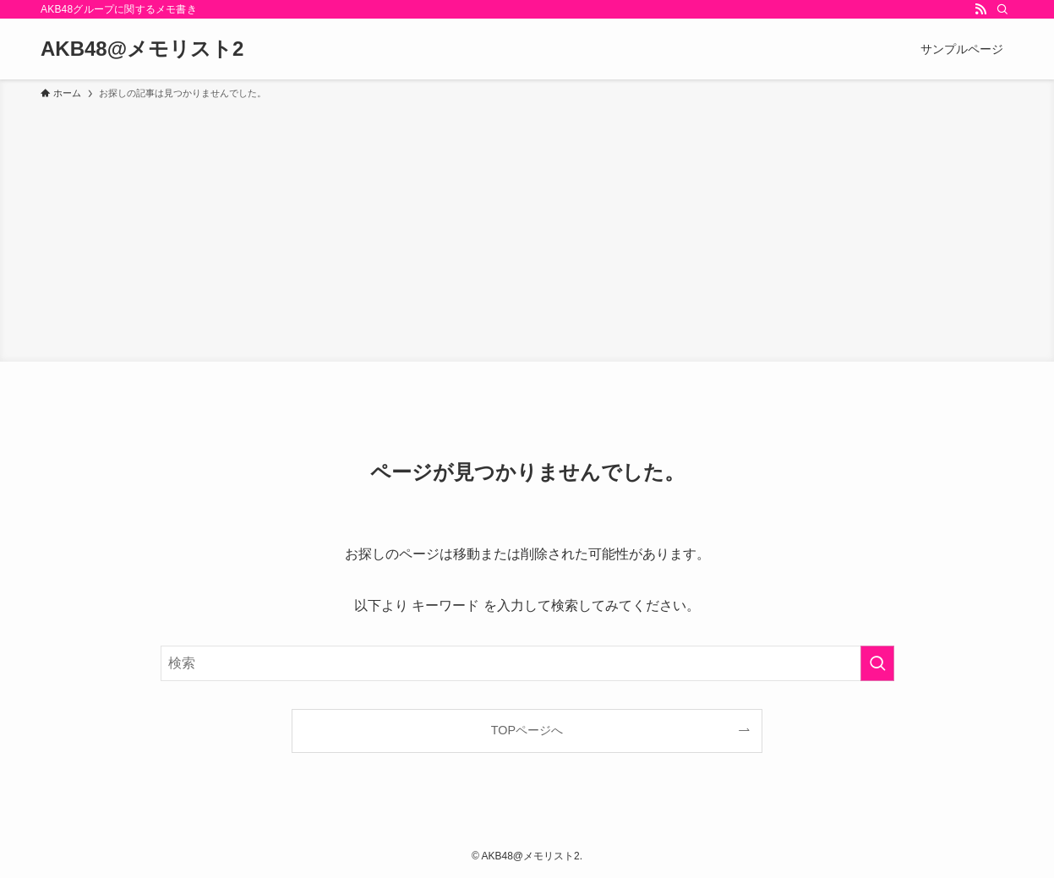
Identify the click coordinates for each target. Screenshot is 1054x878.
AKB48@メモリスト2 (142, 49)
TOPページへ (527, 730)
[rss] (980, 9)
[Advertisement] (527, 228)
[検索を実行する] (877, 663)
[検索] (1002, 9)
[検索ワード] (527, 663)
